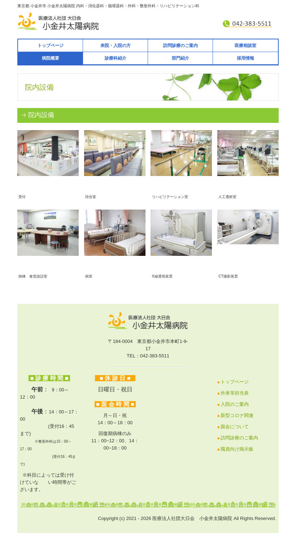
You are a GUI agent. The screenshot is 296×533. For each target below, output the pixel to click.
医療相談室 (245, 45)
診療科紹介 (115, 58)
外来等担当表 (235, 393)
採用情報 (245, 58)
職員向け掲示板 (237, 449)
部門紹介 (180, 58)
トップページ (51, 45)
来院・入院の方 (115, 45)
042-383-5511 (154, 355)
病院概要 (50, 58)
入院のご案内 (235, 404)
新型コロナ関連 (237, 415)
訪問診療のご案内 (180, 45)
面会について (235, 426)
